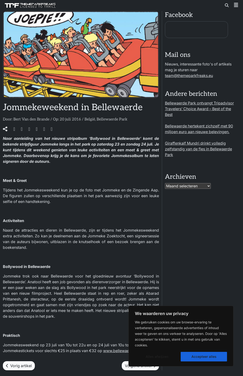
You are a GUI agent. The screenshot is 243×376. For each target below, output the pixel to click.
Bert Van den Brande (31, 119)
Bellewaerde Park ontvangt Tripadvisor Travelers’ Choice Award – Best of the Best (199, 109)
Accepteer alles (204, 356)
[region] (180, 336)
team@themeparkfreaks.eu (189, 75)
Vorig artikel (19, 365)
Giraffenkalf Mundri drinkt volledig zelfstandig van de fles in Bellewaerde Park (198, 149)
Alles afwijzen (157, 356)
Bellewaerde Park (112, 119)
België (90, 119)
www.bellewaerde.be (122, 350)
